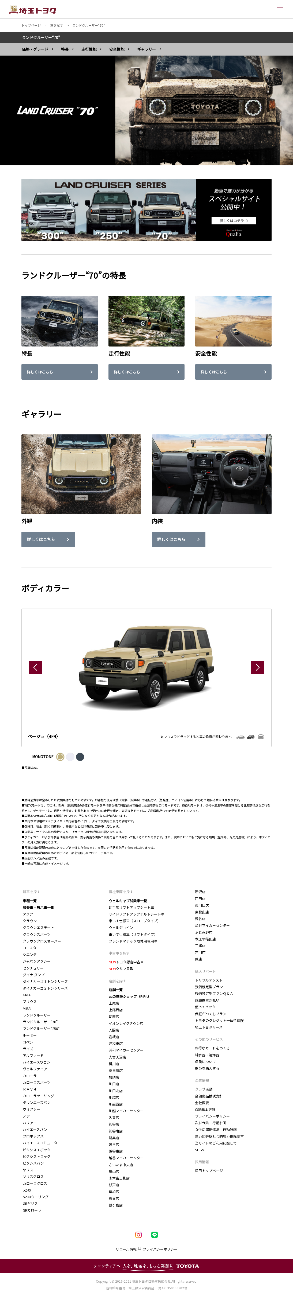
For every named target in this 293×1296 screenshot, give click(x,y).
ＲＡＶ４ (30, 1089)
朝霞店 (114, 1016)
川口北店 (116, 1090)
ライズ (28, 1048)
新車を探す (31, 891)
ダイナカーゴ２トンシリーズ (45, 988)
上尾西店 (116, 1009)
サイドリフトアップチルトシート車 (136, 914)
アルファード (33, 1055)
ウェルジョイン (121, 927)
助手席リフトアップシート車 (131, 907)
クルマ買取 (121, 968)
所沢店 (200, 891)
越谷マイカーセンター (126, 1157)
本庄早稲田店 (205, 938)
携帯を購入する (207, 1068)
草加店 (114, 1191)
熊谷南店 (116, 1131)
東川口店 (202, 905)
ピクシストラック (37, 1156)
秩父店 (114, 1198)
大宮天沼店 (117, 1057)
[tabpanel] (146, 110)
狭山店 (114, 1171)
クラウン (30, 920)
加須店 (114, 1077)
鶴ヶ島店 (116, 1205)
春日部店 (116, 1070)
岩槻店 (114, 1036)
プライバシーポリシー (212, 1116)
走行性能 (88, 49)
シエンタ (30, 954)
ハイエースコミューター (42, 1142)
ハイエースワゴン (36, 1062)
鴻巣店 (114, 1137)
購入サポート (205, 971)
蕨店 (198, 959)
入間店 (114, 1030)
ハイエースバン (35, 1129)
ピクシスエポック (37, 1149)
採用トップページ (209, 1170)
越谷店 (114, 1144)
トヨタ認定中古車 (126, 961)
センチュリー (33, 968)
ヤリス (28, 1169)
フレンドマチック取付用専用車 (133, 941)
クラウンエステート (38, 927)
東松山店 (202, 911)
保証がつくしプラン (210, 1013)
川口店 (114, 1083)
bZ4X (27, 1190)
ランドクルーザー (37, 1015)
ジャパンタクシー (37, 961)
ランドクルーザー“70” (41, 37)
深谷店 (200, 918)
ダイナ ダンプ (33, 974)
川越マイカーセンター (126, 1110)
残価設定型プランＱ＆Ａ (214, 993)
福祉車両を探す (121, 891)
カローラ (30, 1075)
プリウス (30, 1001)
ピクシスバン (33, 1163)
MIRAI (27, 1008)
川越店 (114, 1097)
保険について (205, 1061)
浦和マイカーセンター (126, 1050)
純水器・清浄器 (207, 1054)
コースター (31, 947)
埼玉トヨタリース (209, 1027)
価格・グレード (35, 49)
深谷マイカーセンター (212, 925)
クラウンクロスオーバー (42, 941)
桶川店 (114, 1063)
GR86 (27, 994)
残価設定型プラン (209, 986)
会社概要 (202, 1102)
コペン (28, 1042)
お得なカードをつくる (212, 1047)
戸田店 (200, 898)
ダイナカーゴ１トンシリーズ (45, 981)
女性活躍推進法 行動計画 (216, 1129)
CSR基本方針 (205, 1109)
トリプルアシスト (209, 980)
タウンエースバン (37, 1102)
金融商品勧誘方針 (209, 1096)
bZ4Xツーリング (35, 1196)
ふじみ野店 (203, 932)
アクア (28, 914)
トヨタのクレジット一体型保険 (219, 1020)
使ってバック (205, 1006)
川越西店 (116, 1104)
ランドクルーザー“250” (42, 1028)
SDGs (199, 1149)
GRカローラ (32, 1210)
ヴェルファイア (35, 1068)
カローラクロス (35, 1183)
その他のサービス (209, 1039)
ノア (26, 1116)
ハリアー (29, 1122)
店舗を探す (117, 980)
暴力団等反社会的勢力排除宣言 (219, 1136)
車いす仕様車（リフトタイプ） (133, 934)
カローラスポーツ (37, 1082)
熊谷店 (114, 1124)
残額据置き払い (207, 1000)
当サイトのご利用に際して (216, 1143)
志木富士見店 (119, 1178)
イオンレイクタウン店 (126, 1023)
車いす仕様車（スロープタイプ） (135, 920)
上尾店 (114, 1003)
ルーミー (30, 1035)
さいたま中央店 (121, 1164)
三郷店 (200, 945)
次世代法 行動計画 (210, 1122)
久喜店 (114, 1117)
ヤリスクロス (33, 1176)
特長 (65, 49)
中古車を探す (119, 953)
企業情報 (202, 1080)
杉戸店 (114, 1184)
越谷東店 (116, 1151)
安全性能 (116, 49)
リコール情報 (126, 1249)
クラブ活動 (203, 1089)
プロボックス (33, 1136)
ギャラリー (146, 49)
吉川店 (200, 952)
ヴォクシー (31, 1109)
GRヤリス (30, 1203)
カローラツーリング (38, 1095)
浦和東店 (116, 1043)
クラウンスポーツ (37, 934)
